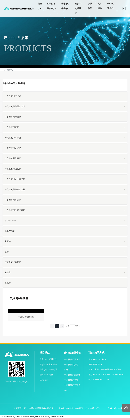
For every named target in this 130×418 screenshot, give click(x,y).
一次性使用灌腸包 (72, 375)
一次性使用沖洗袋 (72, 359)
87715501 (119, 374)
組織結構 (44, 380)
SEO (97, 408)
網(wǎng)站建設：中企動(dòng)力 (74, 408)
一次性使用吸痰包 (26, 315)
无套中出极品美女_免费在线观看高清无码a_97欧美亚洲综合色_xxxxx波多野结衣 (32, 416)
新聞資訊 (53, 359)
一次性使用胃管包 (72, 385)
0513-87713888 (102, 380)
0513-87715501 (95, 364)
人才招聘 (53, 364)
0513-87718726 (106, 374)
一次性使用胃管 (71, 380)
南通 (92, 408)
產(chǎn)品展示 (16, 38)
